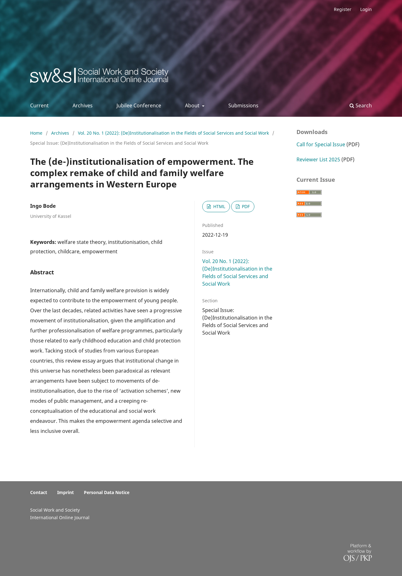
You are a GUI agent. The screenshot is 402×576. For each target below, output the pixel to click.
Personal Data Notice (106, 492)
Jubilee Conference (139, 105)
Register (342, 9)
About (193, 105)
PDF (245, 206)
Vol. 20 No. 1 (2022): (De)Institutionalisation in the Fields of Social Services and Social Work (174, 133)
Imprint (65, 492)
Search (361, 105)
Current (39, 105)
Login (366, 9)
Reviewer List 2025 (318, 159)
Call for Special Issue (320, 144)
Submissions (243, 105)
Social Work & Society (76, 77)
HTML (218, 206)
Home (37, 133)
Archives (83, 105)
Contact (38, 492)
